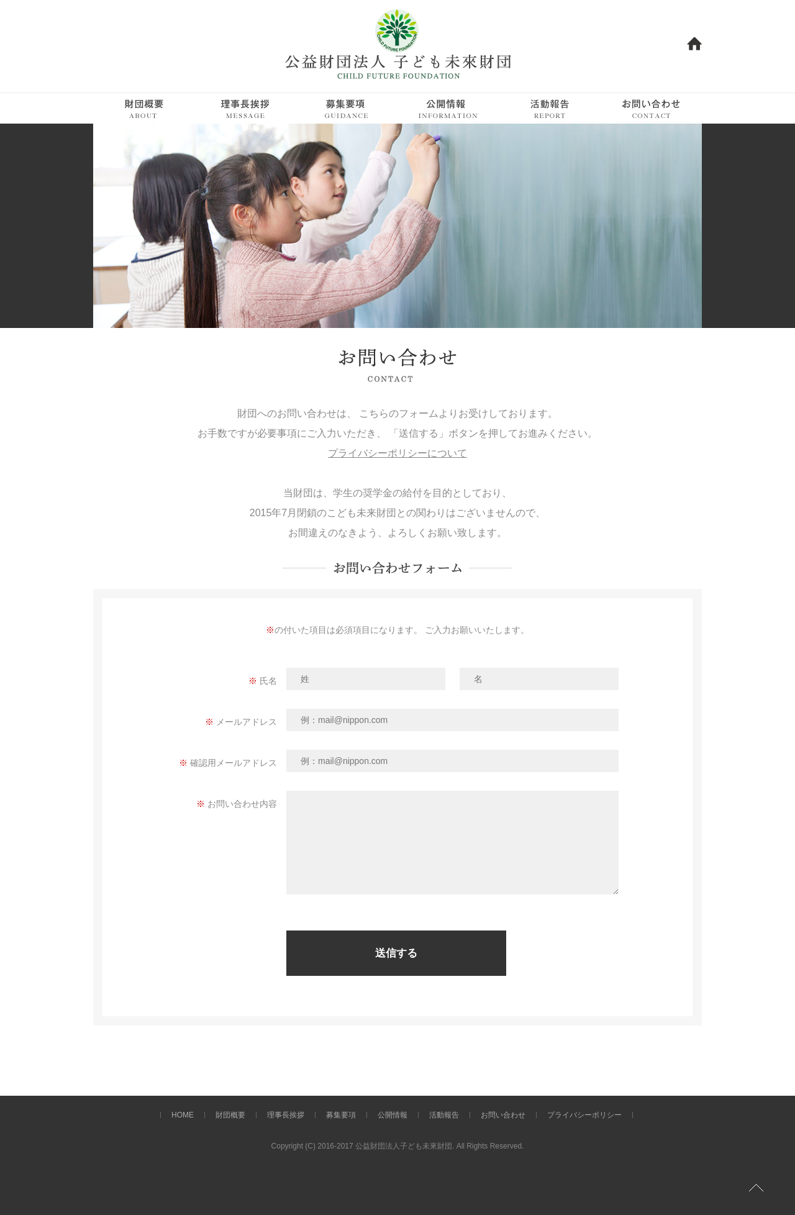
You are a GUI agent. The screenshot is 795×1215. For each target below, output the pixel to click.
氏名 (268, 681)
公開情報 (392, 1115)
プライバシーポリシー (584, 1115)
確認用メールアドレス (233, 763)
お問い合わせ (503, 1115)
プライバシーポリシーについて (397, 453)
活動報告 (444, 1115)
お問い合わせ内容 (242, 804)
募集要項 (341, 1115)
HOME (182, 1115)
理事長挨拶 (285, 1115)
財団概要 (230, 1115)
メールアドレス (246, 722)
